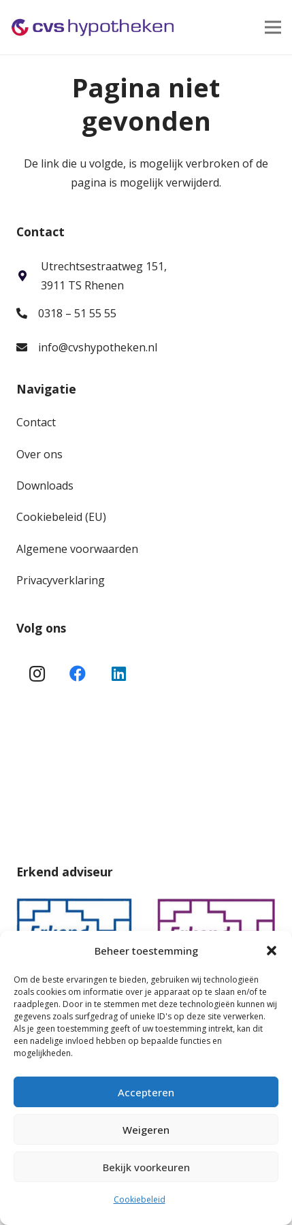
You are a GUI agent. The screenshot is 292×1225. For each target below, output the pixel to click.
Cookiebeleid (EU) (61, 516)
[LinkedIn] (118, 673)
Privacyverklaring (60, 580)
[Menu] (273, 27)
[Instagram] (36, 673)
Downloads (45, 485)
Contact (36, 422)
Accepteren (146, 1092)
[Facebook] (77, 673)
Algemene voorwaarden (77, 548)
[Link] (93, 27)
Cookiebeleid (139, 1199)
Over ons (39, 454)
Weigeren (146, 1129)
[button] (271, 950)
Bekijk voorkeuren (146, 1167)
